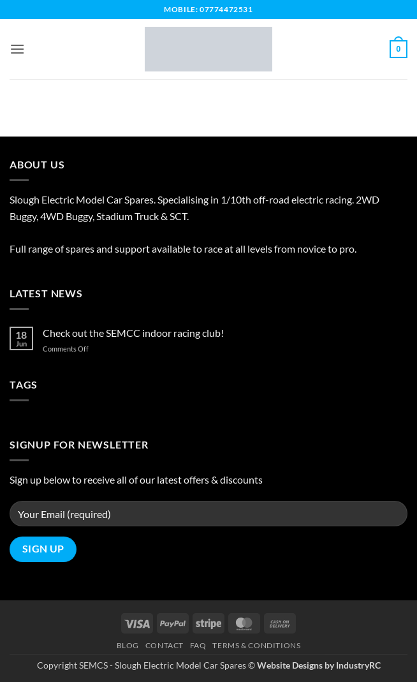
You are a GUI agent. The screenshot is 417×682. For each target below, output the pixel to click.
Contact (164, 645)
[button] (17, 48)
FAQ (198, 645)
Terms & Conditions (256, 645)
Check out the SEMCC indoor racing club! (133, 333)
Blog (128, 645)
